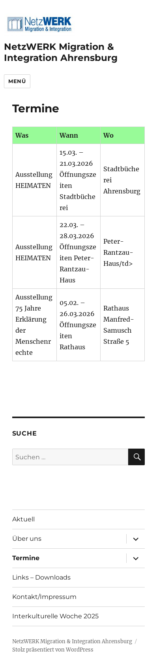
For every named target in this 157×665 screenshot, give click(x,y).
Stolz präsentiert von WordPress (52, 649)
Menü (17, 81)
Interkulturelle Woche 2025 (55, 616)
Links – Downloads (41, 577)
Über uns (26, 538)
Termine (25, 558)
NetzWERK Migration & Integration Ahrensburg (61, 52)
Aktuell (23, 519)
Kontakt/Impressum (44, 597)
